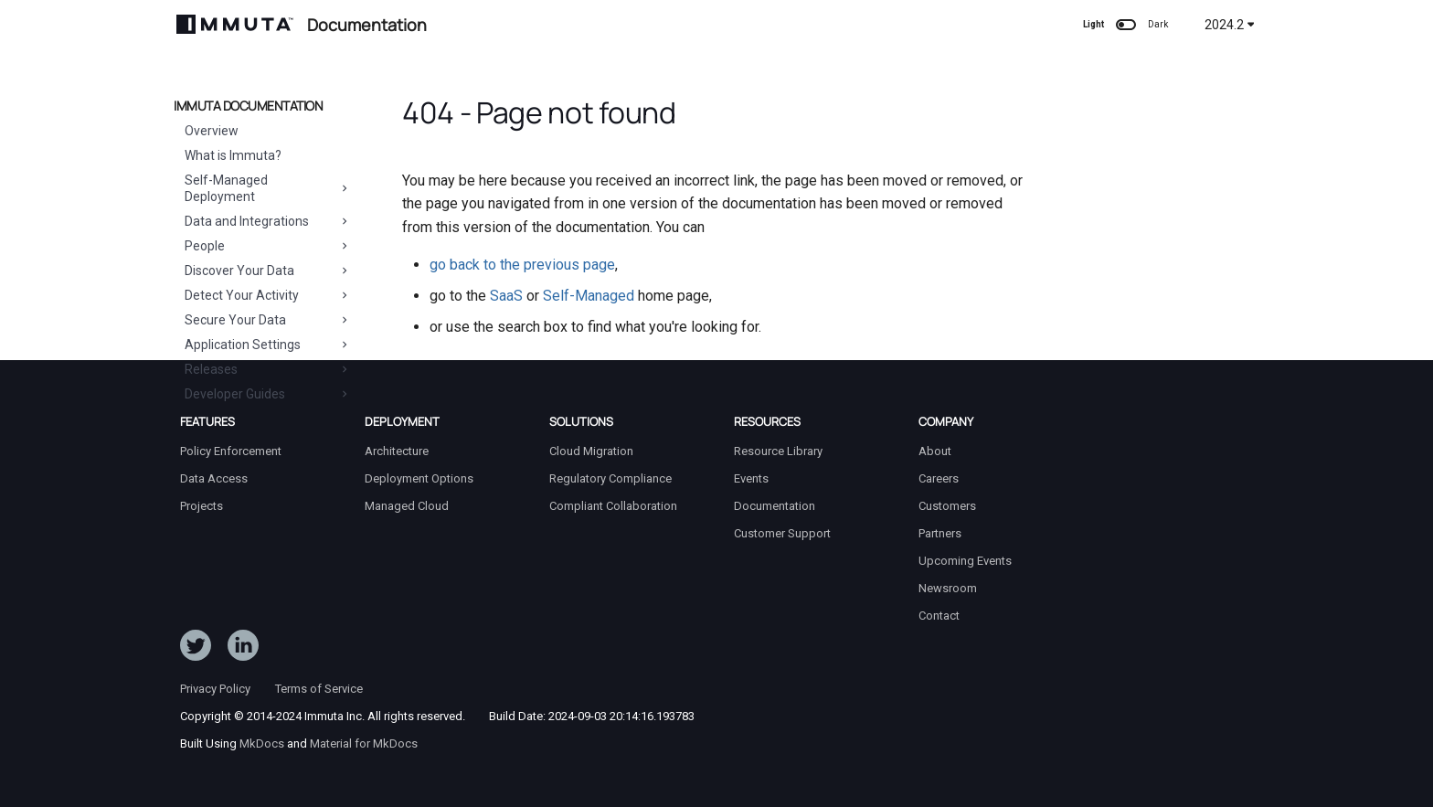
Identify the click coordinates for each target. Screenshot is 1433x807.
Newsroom (947, 588)
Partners (939, 533)
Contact (939, 615)
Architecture (397, 451)
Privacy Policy (215, 689)
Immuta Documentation (248, 106)
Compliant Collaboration (613, 506)
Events (751, 478)
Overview (212, 130)
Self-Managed (588, 295)
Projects (201, 506)
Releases (268, 369)
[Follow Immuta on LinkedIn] (243, 649)
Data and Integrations (268, 221)
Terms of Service (319, 689)
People (268, 246)
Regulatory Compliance (610, 478)
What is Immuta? (233, 155)
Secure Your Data (268, 320)
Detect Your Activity (268, 295)
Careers (938, 478)
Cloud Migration (591, 451)
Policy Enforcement (230, 451)
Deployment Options (419, 478)
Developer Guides (268, 394)
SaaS (506, 295)
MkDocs (261, 743)
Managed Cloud (407, 506)
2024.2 (1230, 24)
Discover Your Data (268, 270)
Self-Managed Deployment (268, 188)
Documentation (774, 506)
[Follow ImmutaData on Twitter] (195, 649)
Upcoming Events (965, 561)
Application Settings (268, 344)
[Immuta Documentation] (234, 24)
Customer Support (782, 533)
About (934, 451)
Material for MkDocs (364, 743)
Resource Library (778, 451)
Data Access (214, 478)
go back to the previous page (522, 264)
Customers (947, 506)
